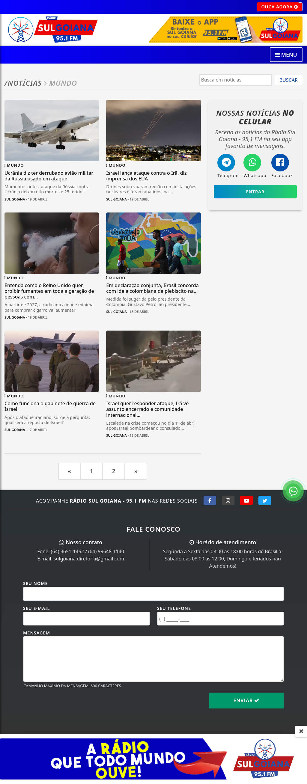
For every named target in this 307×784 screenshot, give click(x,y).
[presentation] (68, 705)
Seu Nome (35, 583)
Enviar (247, 700)
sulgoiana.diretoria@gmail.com (89, 558)
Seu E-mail (36, 608)
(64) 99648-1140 (106, 551)
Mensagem (36, 633)
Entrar (255, 192)
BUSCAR (288, 80)
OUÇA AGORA (280, 6)
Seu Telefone (174, 608)
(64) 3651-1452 (67, 551)
